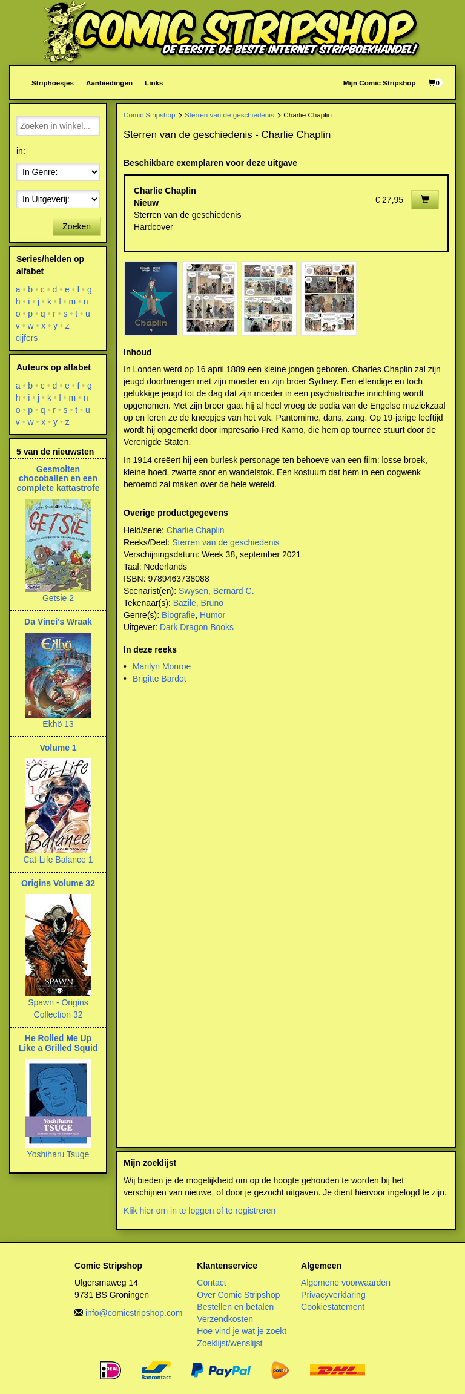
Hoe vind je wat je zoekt (241, 1331)
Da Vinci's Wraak (58, 621)
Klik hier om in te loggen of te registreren (199, 1210)
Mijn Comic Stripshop (379, 83)
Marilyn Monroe (162, 666)
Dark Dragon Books (197, 627)
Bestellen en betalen (235, 1307)
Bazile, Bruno (198, 603)
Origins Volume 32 (58, 883)
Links (154, 83)
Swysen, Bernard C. (216, 591)
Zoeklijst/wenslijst (229, 1343)
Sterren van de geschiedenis (229, 115)
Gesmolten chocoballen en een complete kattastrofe (58, 478)
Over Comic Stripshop (238, 1295)
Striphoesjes (52, 83)
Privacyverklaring (333, 1295)
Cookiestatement (332, 1307)
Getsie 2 (58, 598)
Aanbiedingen (109, 83)
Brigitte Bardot (159, 678)
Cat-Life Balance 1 (58, 859)
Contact (211, 1282)
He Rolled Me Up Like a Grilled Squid (58, 1042)
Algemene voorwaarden (346, 1282)
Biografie (178, 615)
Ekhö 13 (57, 724)
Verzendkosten (225, 1319)
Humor (212, 615)
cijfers (27, 338)
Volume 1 (57, 747)
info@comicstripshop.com (134, 1313)
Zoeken (76, 226)
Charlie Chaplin (196, 530)
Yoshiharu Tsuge (58, 1154)
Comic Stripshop (150, 115)
